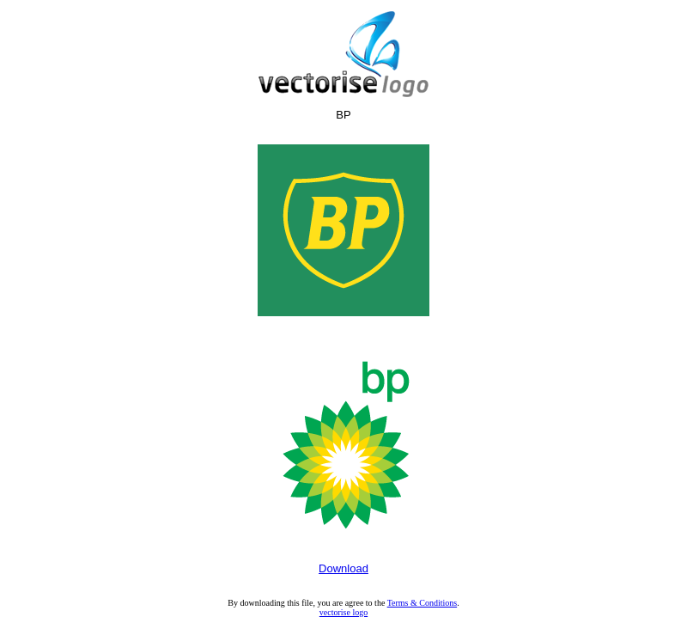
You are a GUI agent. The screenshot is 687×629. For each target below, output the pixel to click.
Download (343, 568)
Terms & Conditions (422, 603)
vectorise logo (343, 612)
